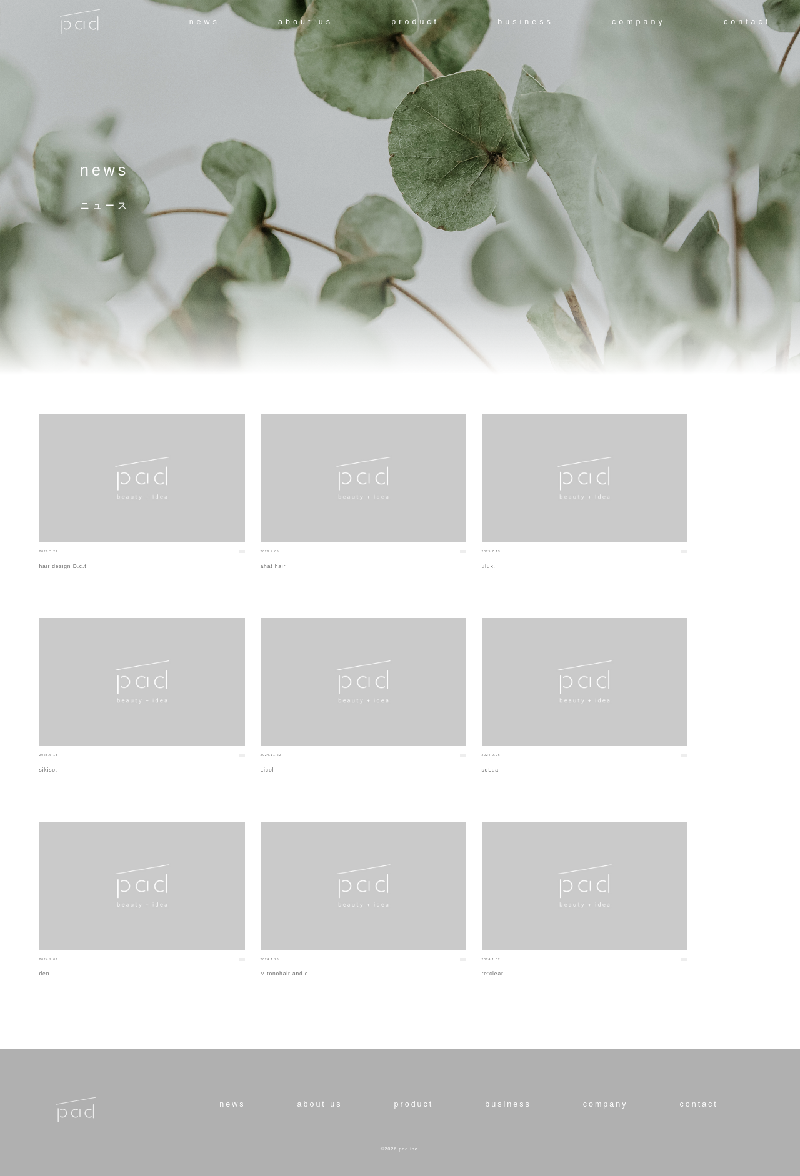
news (204, 21)
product (415, 21)
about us (305, 21)
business (525, 21)
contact (747, 21)
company (639, 21)
